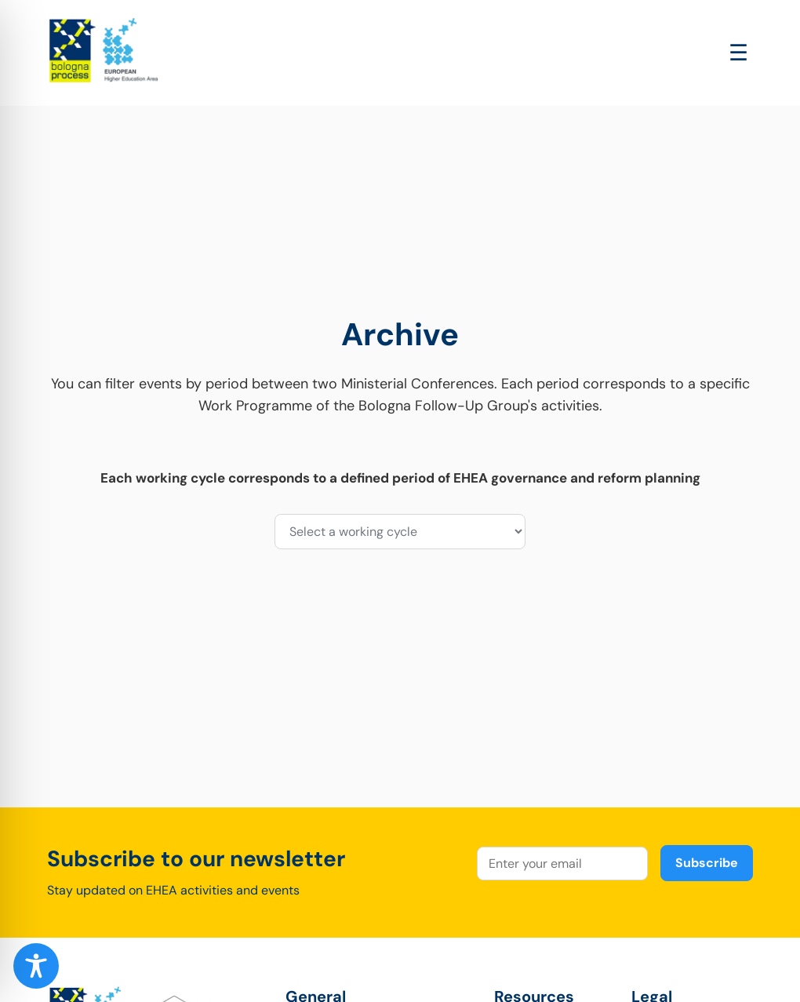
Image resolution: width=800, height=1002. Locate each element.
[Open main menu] (738, 53)
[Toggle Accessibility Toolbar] (36, 966)
